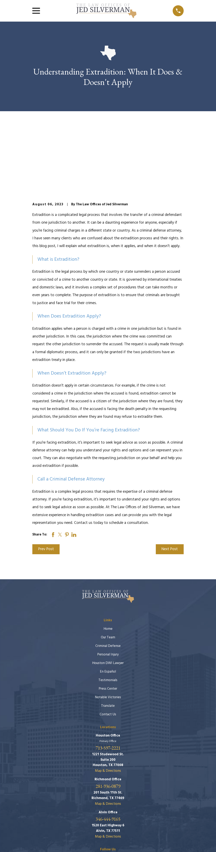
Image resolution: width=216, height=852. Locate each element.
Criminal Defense (108, 583)
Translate (108, 643)
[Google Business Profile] (98, 795)
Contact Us (108, 652)
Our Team (108, 575)
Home (108, 566)
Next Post (169, 487)
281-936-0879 (108, 723)
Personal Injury (108, 592)
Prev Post (46, 487)
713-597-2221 (108, 685)
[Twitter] (118, 795)
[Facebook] (108, 795)
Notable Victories (108, 635)
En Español (108, 609)
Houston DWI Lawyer (108, 600)
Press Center (108, 626)
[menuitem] (37, 843)
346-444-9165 (108, 756)
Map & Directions (108, 708)
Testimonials (107, 617)
